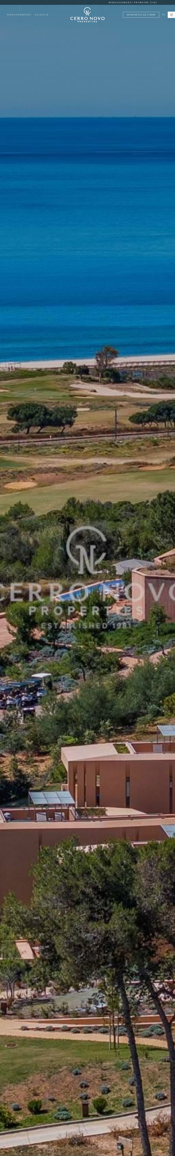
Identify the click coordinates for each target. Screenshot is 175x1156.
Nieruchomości (19, 14)
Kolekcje (42, 14)
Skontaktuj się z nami (141, 14)
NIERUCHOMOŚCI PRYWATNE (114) (133, 2)
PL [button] (163, 14)
